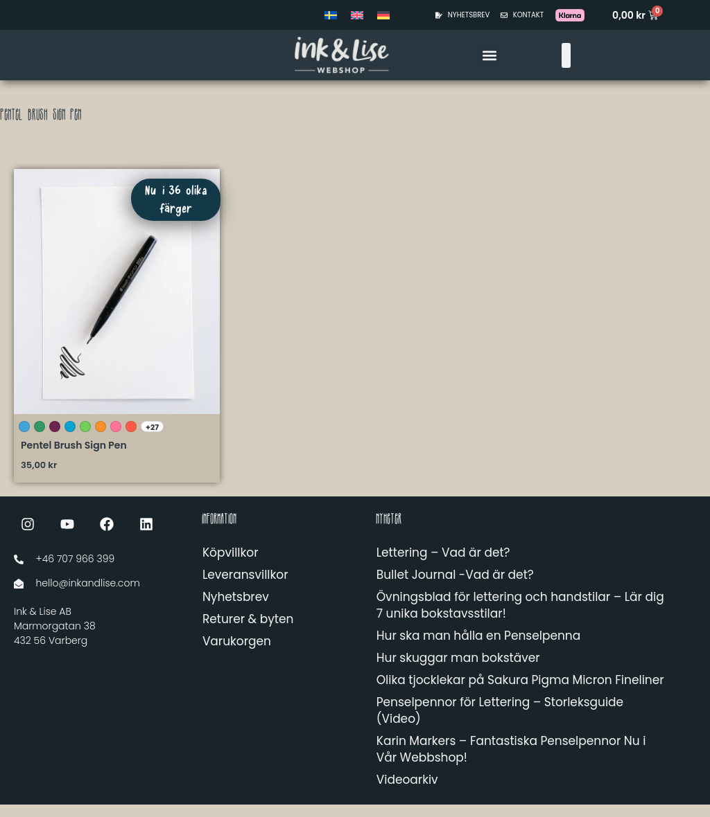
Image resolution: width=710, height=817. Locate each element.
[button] (489, 55)
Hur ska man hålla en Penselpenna (478, 648)
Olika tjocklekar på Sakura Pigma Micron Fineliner (520, 692)
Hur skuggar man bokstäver (458, 670)
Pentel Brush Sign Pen (74, 458)
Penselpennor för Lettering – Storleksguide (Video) (499, 722)
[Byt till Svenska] (331, 15)
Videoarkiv (407, 792)
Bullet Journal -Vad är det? (455, 587)
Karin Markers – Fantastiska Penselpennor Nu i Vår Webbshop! (511, 761)
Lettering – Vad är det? (443, 565)
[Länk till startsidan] (286, 55)
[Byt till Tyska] (383, 15)
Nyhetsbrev (235, 609)
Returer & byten (247, 631)
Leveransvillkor (245, 587)
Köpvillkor (230, 565)
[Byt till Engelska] (357, 15)
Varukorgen (236, 653)
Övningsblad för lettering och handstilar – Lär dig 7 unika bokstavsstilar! (520, 617)
